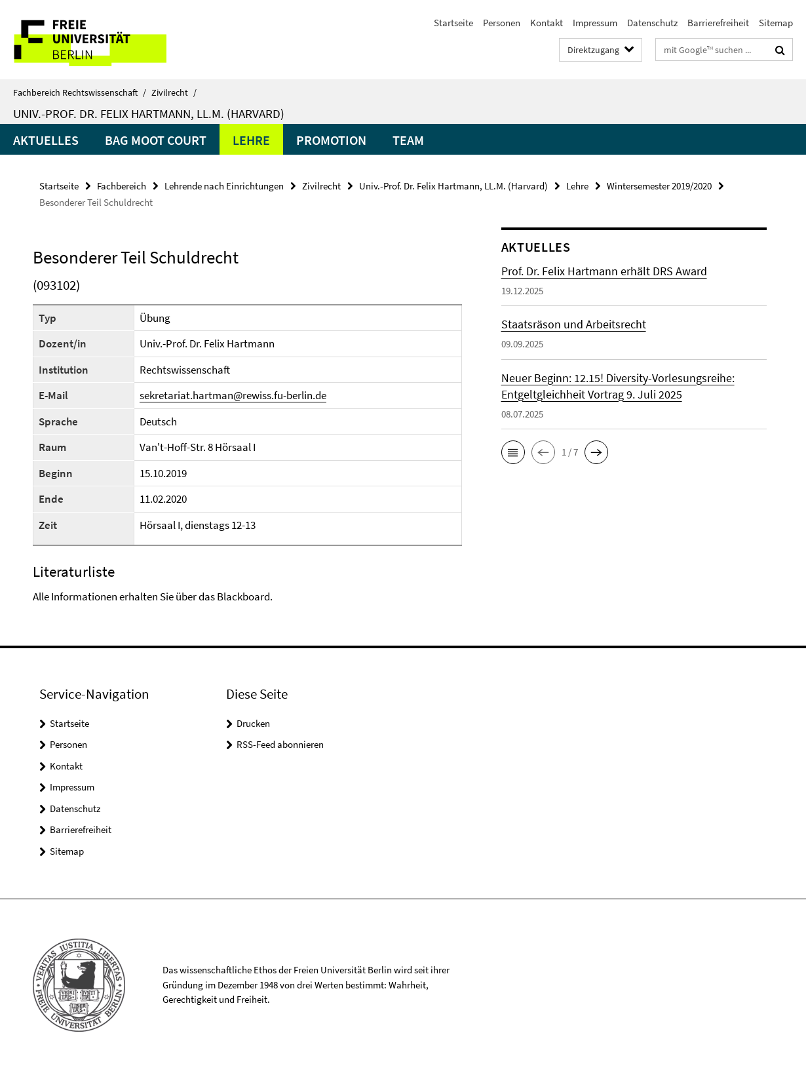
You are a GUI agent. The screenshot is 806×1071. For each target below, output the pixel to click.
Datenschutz (652, 22)
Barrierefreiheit (718, 22)
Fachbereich (121, 186)
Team (408, 140)
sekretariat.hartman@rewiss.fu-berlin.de (233, 395)
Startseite (453, 22)
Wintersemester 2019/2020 (659, 186)
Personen (501, 22)
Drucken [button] (253, 723)
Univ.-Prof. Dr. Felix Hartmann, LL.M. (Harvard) (148, 113)
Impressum (595, 22)
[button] (513, 452)
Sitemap (776, 22)
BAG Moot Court (155, 140)
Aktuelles (46, 140)
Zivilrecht (174, 92)
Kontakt (546, 22)
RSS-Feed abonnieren (280, 744)
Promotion (331, 140)
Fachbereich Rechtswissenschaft (79, 92)
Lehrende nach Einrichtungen (224, 186)
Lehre (251, 140)
